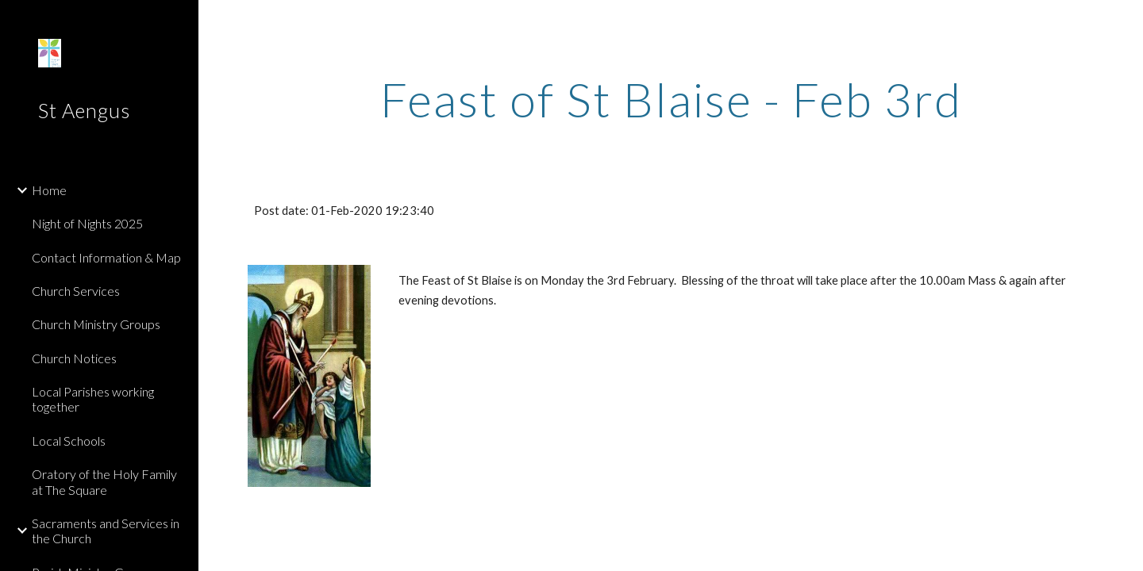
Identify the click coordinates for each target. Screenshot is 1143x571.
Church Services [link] (76, 290)
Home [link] (49, 189)
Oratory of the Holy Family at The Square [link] (104, 481)
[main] (671, 99)
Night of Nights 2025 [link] (87, 223)
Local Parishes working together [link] (93, 399)
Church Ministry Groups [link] (96, 323)
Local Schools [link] (69, 440)
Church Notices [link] (74, 358)
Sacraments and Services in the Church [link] (105, 530)
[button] (1124, 22)
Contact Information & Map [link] (106, 257)
